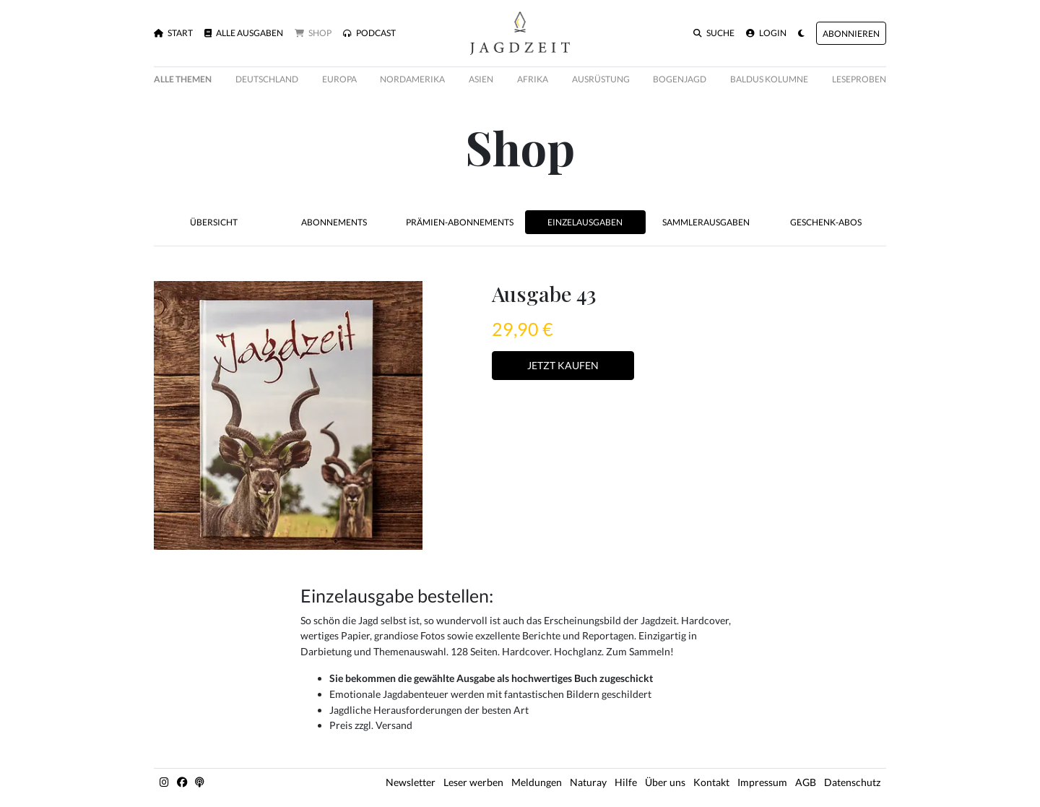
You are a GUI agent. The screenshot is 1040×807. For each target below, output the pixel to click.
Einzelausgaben (585, 222)
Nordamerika (412, 79)
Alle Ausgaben (243, 33)
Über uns (665, 782)
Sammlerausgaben (706, 222)
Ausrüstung (601, 79)
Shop (313, 33)
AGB (805, 782)
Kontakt (711, 782)
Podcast (369, 33)
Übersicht (214, 222)
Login (766, 33)
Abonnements (334, 222)
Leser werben (473, 782)
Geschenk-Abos (826, 222)
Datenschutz (852, 782)
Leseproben (859, 79)
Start (173, 33)
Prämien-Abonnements (460, 222)
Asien (481, 79)
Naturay (588, 782)
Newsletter (411, 782)
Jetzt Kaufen (563, 365)
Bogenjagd (679, 79)
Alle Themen (183, 79)
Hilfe (626, 782)
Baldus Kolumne (769, 79)
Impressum (762, 782)
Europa (339, 79)
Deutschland (266, 79)
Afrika (532, 79)
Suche (713, 33)
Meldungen (536, 782)
